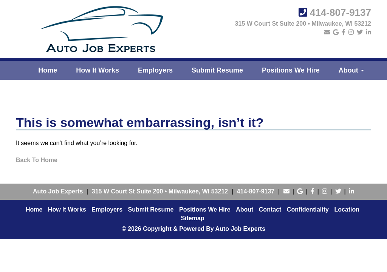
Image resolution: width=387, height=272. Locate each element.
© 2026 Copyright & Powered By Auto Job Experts (193, 229)
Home (47, 70)
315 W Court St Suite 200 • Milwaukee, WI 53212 (303, 23)
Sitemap (192, 218)
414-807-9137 (340, 12)
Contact (270, 209)
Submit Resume (217, 70)
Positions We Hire (291, 70)
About (351, 70)
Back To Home (36, 160)
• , (160, 191)
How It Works (97, 70)
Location (346, 209)
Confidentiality (308, 209)
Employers (155, 70)
